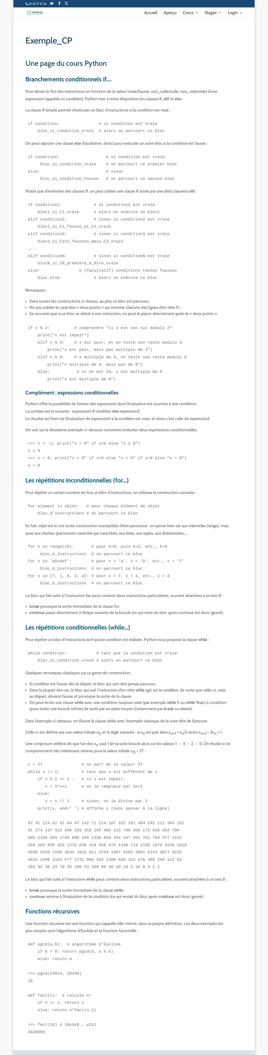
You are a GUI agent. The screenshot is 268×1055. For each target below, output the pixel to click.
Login (233, 13)
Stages (211, 13)
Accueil (150, 13)
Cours (188, 13)
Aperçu (170, 13)
